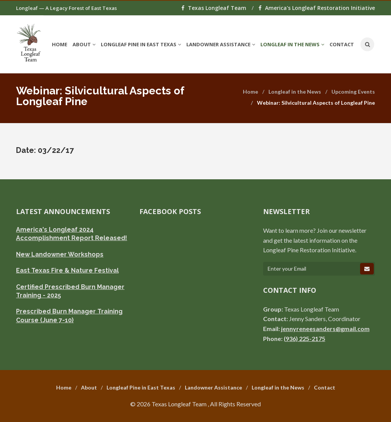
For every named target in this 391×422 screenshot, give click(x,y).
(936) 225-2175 (304, 338)
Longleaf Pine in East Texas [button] (141, 44)
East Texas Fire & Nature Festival (67, 270)
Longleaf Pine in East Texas (141, 387)
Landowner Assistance (213, 387)
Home (59, 44)
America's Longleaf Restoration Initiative (317, 7)
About (89, 387)
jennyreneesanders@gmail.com (325, 328)
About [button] (84, 44)
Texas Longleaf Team (214, 7)
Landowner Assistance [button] (220, 44)
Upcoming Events (353, 91)
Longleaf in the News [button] (292, 44)
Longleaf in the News (294, 91)
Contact (342, 44)
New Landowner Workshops (59, 254)
